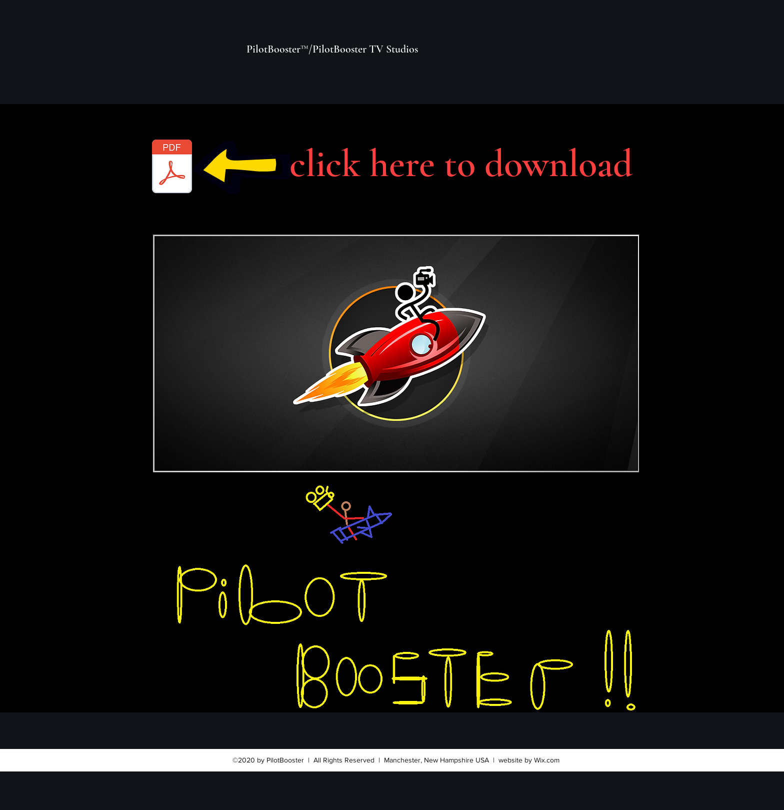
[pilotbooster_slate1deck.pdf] (172, 168)
